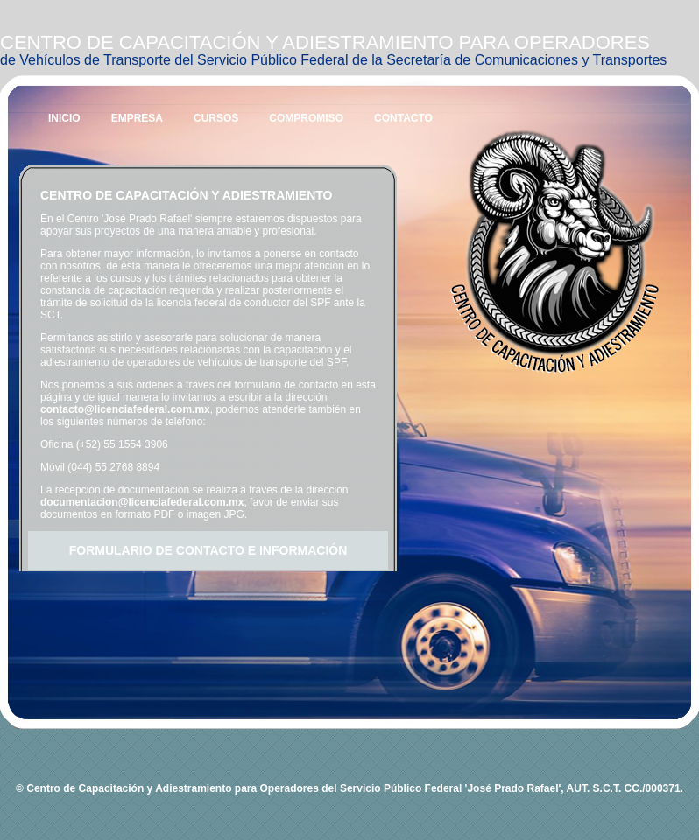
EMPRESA (137, 118)
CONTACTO (403, 118)
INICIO (64, 118)
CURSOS (216, 118)
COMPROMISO (306, 118)
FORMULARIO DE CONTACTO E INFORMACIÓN (208, 550)
